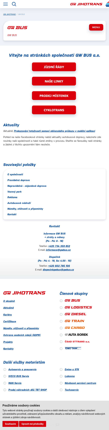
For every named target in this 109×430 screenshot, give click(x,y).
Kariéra (7, 314)
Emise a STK (72, 369)
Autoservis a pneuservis (22, 369)
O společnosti (15, 174)
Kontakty (8, 348)
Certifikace (9, 321)
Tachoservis (72, 389)
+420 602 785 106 (59, 265)
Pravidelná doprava (18, 180)
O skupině (9, 301)
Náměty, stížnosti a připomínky (25, 208)
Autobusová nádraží (19, 203)
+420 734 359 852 (59, 246)
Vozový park (14, 191)
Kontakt (11, 214)
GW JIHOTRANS (9, 14)
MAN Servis (14, 383)
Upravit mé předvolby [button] (32, 424)
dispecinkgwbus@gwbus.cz (58, 269)
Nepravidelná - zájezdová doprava (26, 185)
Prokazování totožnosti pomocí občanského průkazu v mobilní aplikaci (54, 131)
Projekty (8, 342)
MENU (96, 27)
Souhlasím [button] (10, 424)
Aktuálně (8, 307)
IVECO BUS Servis (18, 376)
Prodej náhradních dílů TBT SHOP (27, 389)
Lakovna (70, 376)
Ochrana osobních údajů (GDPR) (21, 335)
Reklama (12, 197)
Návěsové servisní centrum (80, 383)
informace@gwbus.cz (58, 249)
